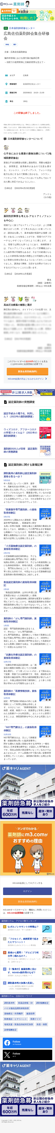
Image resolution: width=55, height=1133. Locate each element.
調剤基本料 (9, 1003)
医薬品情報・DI (25, 1003)
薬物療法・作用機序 (13, 1013)
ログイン (24, 11)
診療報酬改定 (10, 1030)
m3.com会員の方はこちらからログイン (27, 379)
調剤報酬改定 (42, 1003)
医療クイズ (36, 1019)
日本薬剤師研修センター (22, 28)
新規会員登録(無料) (27, 371)
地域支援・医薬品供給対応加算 (18, 1024)
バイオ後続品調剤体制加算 (16, 1008)
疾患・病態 (42, 1024)
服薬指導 (30, 1013)
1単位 (7, 44)
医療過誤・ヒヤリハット (15, 1019)
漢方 (14, 44)
